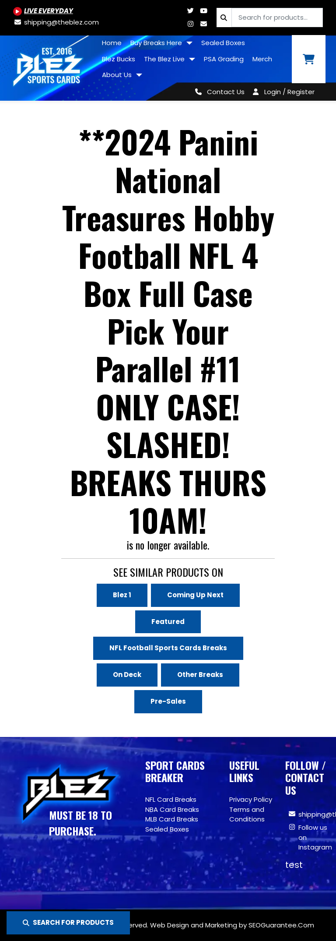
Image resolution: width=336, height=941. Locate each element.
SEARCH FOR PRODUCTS (68, 922)
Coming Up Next (195, 594)
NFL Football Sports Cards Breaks (168, 647)
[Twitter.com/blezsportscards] (190, 10)
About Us (117, 74)
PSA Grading (224, 58)
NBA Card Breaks (172, 809)
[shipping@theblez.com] (56, 22)
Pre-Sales (168, 701)
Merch (262, 58)
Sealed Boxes (223, 42)
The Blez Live (165, 58)
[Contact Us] (218, 91)
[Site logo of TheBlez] (48, 64)
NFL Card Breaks (170, 799)
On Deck (127, 674)
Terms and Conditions (247, 814)
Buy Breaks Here (157, 42)
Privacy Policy (250, 799)
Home (112, 42)
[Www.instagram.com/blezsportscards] (190, 23)
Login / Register (289, 91)
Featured (168, 621)
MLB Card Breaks (171, 819)
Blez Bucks (118, 58)
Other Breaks (200, 674)
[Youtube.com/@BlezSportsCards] (43, 10)
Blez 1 (122, 594)
